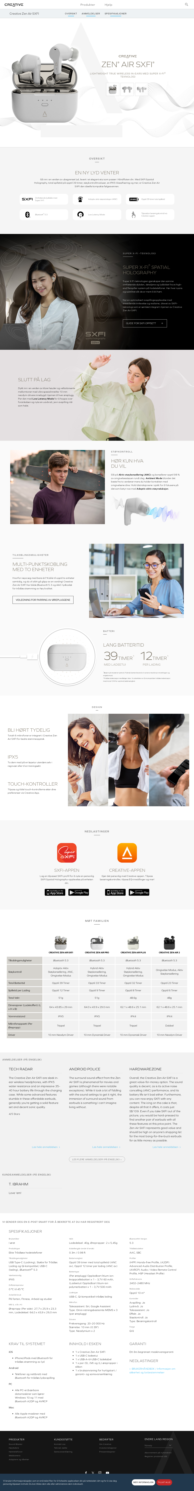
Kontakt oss (60, 1444)
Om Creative (105, 1444)
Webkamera (14, 1456)
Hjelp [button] (108, 4)
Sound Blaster (15, 1444)
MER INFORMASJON (143, 1482)
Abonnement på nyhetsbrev (158, 1453)
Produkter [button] (87, 4)
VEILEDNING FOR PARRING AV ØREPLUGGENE (43, 599)
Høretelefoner (15, 1452)
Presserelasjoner (107, 1452)
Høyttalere (14, 1448)
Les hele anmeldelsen (45, 1147)
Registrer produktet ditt (156, 1456)
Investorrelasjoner (108, 1448)
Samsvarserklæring (63, 1452)
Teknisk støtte (60, 1448)
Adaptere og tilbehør (19, 1459)
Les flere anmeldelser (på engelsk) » (97, 1159)
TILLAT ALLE (164, 1482)
